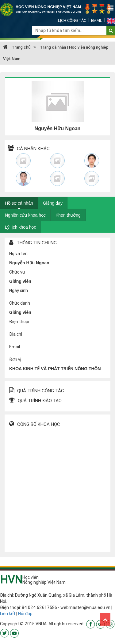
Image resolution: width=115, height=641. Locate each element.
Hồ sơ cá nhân (19, 203)
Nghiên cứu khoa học (25, 215)
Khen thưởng (68, 215)
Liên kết (7, 613)
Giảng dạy (53, 203)
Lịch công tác (72, 20)
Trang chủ (16, 47)
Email (96, 20)
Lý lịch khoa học (20, 227)
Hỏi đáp (25, 613)
